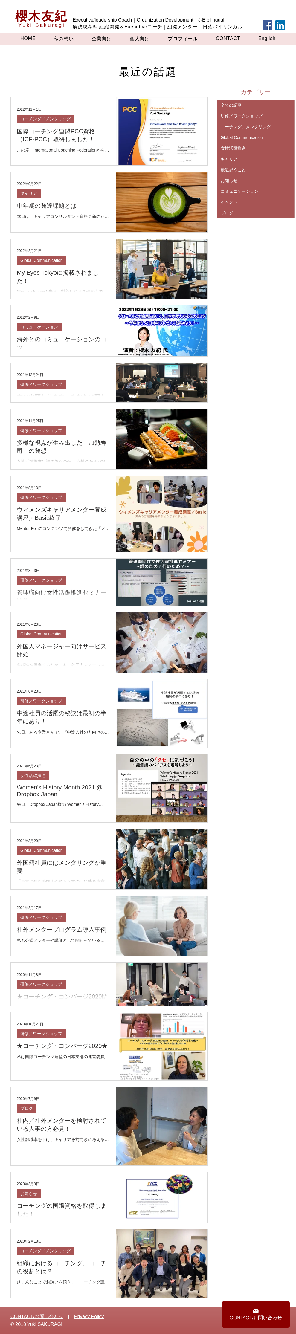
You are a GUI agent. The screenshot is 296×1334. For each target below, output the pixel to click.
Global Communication (41, 260)
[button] (64, 39)
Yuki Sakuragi (41, 25)
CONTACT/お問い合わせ (36, 1316)
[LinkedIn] (280, 25)
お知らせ (28, 1193)
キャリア (28, 193)
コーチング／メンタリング (45, 119)
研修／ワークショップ (41, 384)
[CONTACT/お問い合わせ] (256, 1314)
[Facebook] (267, 25)
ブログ (26, 1108)
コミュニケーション (39, 327)
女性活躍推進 (32, 775)
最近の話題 (148, 71)
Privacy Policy (89, 1316)
